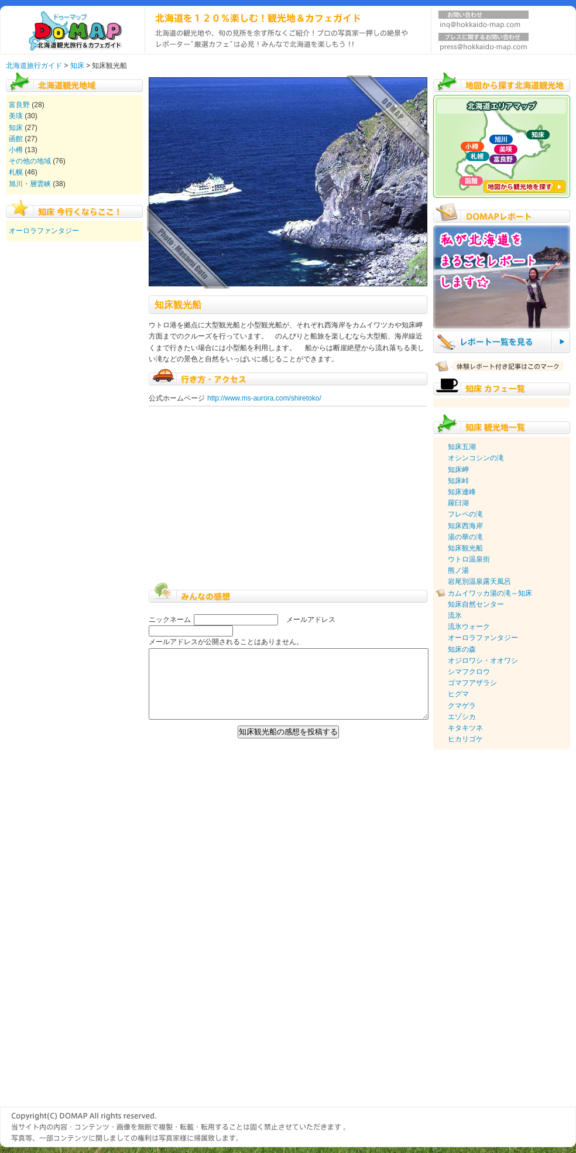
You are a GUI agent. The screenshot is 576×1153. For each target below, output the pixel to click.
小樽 (16, 150)
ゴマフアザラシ (472, 683)
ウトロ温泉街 (469, 559)
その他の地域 (30, 161)
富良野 (19, 105)
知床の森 (462, 649)
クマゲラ (462, 706)
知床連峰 (462, 492)
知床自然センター (476, 604)
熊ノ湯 (458, 570)
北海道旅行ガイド (34, 65)
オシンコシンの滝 (476, 458)
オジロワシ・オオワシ (483, 660)
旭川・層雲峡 (30, 184)
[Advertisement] (480, 928)
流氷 (455, 615)
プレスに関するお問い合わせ (483, 44)
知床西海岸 (465, 526)
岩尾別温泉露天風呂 (479, 581)
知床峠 (458, 481)
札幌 (16, 172)
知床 (77, 65)
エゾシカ (462, 717)
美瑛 (16, 116)
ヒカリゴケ (465, 739)
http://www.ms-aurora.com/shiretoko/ (264, 398)
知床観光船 (465, 548)
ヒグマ (458, 694)
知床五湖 (462, 447)
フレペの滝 (465, 514)
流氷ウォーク (469, 626)
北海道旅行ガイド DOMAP (72, 30)
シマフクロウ (469, 672)
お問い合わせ (483, 22)
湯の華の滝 (465, 537)
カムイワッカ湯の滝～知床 (490, 593)
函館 (16, 139)
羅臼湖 (458, 503)
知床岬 (458, 470)
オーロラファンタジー (44, 231)
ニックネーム (170, 619)
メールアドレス (310, 619)
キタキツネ (465, 728)
